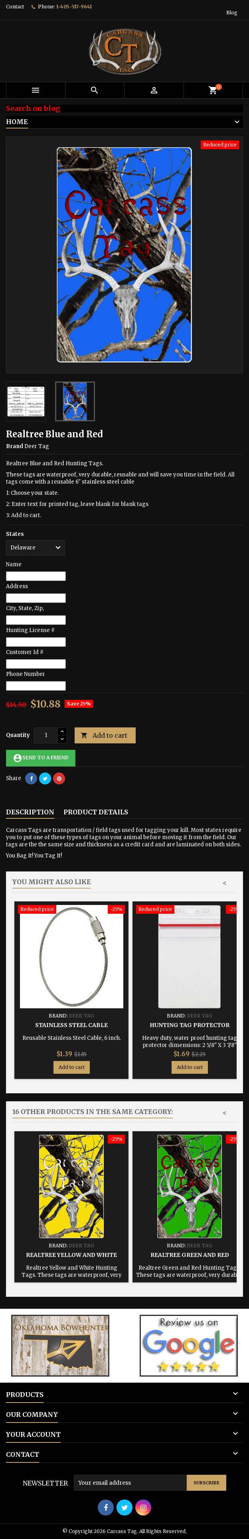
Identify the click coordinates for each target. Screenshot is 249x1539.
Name (14, 564)
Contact (15, 7)
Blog (231, 13)
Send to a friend (41, 758)
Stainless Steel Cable (71, 1025)
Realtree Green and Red (189, 1254)
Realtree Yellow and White (71, 1254)
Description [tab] (30, 812)
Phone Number (25, 674)
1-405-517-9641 (74, 7)
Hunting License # (30, 630)
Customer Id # (24, 652)
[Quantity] (46, 735)
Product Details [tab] (95, 812)
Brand (14, 446)
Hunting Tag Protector (189, 1025)
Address (17, 586)
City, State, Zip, (25, 608)
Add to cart (104, 735)
